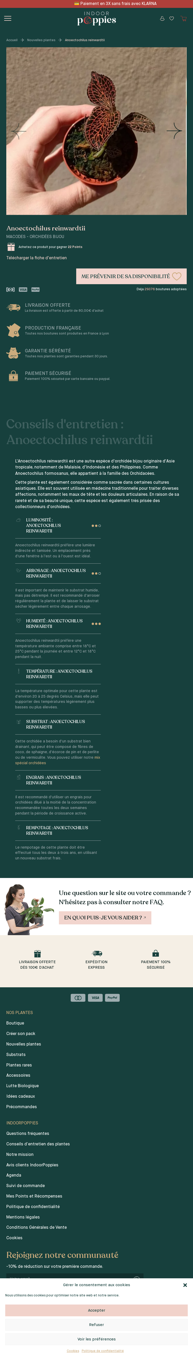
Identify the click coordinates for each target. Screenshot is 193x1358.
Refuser (96, 1325)
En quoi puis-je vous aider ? (105, 917)
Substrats (16, 1055)
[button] (185, 1285)
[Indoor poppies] (96, 18)
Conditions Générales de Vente (36, 1228)
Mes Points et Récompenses (34, 1196)
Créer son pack (20, 1034)
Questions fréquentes (27, 1134)
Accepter (96, 1310)
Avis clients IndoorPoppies (32, 1165)
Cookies (73, 1351)
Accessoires (18, 1076)
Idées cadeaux (20, 1097)
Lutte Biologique (22, 1086)
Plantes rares (19, 1065)
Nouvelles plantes (41, 40)
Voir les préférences (97, 1339)
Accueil (12, 40)
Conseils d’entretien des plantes (38, 1144)
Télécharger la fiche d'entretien (36, 258)
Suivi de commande (25, 1186)
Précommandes (21, 1107)
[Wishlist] (171, 18)
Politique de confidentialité (103, 1351)
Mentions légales (23, 1217)
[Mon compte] (162, 18)
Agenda (13, 1175)
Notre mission (20, 1155)
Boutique (15, 1023)
